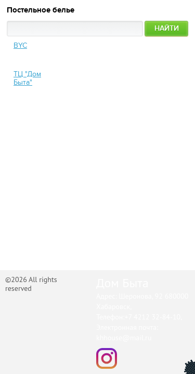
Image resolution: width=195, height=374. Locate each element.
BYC (20, 45)
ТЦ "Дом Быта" (27, 78)
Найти (166, 28)
